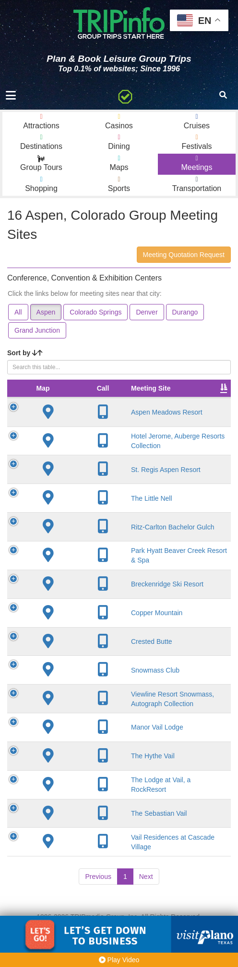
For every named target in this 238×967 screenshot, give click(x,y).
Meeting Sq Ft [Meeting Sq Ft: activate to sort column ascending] (199, 393)
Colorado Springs (95, 312)
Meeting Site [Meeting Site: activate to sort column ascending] (89, 398)
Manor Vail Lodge (96, 763)
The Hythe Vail (92, 792)
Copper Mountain (95, 630)
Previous (98, 912)
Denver (146, 312)
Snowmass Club (94, 688)
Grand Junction (37, 330)
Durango (185, 312)
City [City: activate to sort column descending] (145, 398)
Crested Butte (90, 659)
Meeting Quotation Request (184, 255)
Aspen (46, 312)
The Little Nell (90, 516)
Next (146, 912)
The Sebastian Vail (98, 849)
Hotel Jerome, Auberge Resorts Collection (95, 454)
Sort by (25, 353)
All (18, 312)
